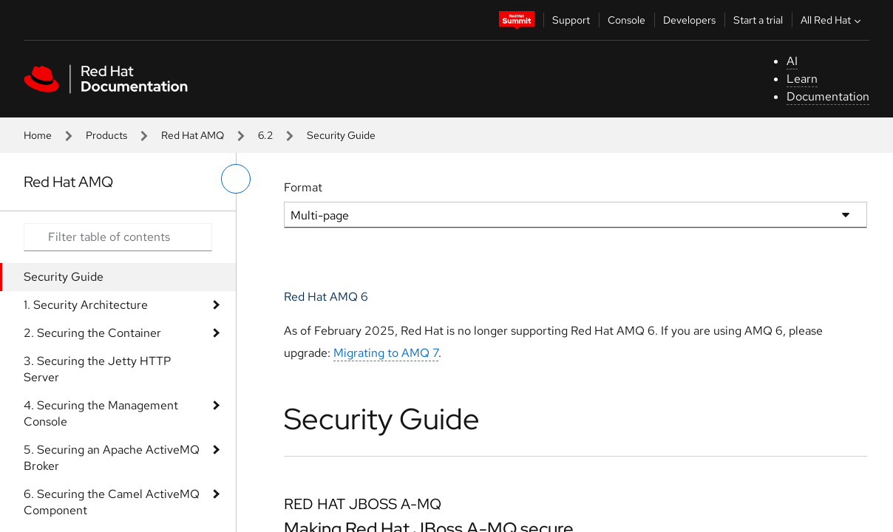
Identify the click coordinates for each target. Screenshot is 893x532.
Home (38, 135)
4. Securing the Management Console (101, 413)
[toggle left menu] (236, 179)
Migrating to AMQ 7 (385, 353)
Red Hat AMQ (192, 135)
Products (106, 135)
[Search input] (118, 237)
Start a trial (758, 20)
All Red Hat (832, 20)
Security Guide (63, 276)
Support (571, 20)
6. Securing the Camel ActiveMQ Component (112, 502)
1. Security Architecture (86, 305)
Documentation (828, 96)
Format (303, 187)
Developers (689, 20)
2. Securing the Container (92, 333)
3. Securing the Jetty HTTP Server (97, 369)
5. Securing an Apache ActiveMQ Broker (112, 458)
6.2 (265, 135)
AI (792, 61)
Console (626, 20)
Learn (802, 78)
